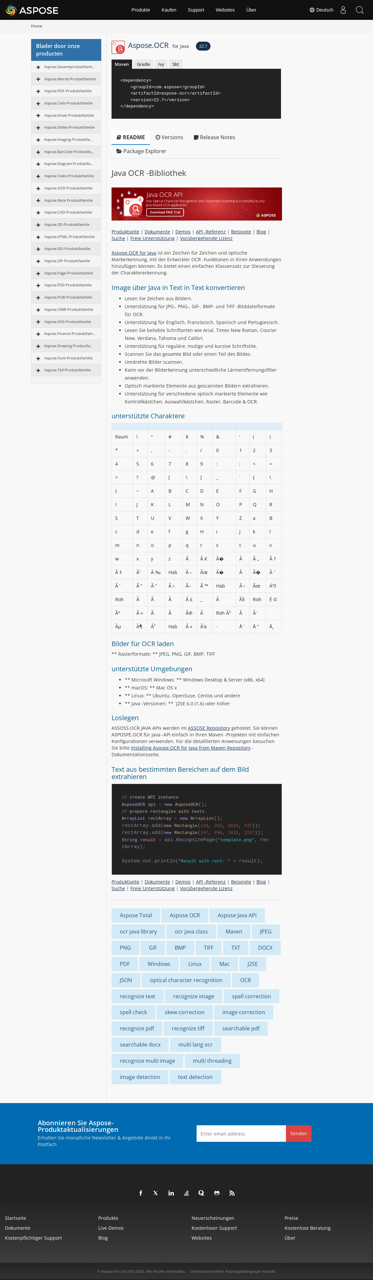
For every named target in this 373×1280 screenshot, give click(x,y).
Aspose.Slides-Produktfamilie (69, 127)
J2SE (253, 964)
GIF (153, 947)
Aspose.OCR (158, 45)
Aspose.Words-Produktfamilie (70, 78)
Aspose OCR (185, 915)
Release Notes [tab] (214, 137)
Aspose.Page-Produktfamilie (68, 272)
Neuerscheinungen (213, 1218)
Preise (291, 1218)
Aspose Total (136, 915)
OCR (245, 980)
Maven (122, 64)
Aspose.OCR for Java (134, 253)
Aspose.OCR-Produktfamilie (68, 188)
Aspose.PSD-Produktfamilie (68, 284)
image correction (243, 1012)
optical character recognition (186, 980)
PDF (125, 964)
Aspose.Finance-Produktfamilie (70, 333)
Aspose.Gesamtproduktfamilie (70, 66)
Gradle (143, 64)
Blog (261, 231)
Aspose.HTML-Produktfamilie (69, 236)
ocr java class (191, 931)
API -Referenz (211, 231)
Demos (183, 231)
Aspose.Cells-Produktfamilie (68, 103)
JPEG (266, 931)
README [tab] (131, 137)
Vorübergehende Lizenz (206, 238)
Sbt (175, 64)
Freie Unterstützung (152, 238)
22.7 (203, 46)
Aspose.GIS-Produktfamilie (67, 248)
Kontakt (269, 1271)
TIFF (208, 947)
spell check (133, 1012)
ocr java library (138, 931)
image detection (140, 1077)
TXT (235, 947)
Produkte (140, 10)
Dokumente (157, 231)
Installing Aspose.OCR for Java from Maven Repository (191, 748)
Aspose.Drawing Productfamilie (70, 345)
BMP (180, 947)
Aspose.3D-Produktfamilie (66, 224)
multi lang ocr (195, 1044)
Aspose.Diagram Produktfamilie (70, 163)
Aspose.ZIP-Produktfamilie (67, 260)
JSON (126, 980)
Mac (224, 964)
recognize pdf (137, 1028)
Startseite (15, 1218)
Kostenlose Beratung (308, 1228)
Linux (195, 964)
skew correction (185, 1012)
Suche (118, 238)
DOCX (265, 947)
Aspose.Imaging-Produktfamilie (70, 139)
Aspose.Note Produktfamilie (68, 200)
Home (36, 26)
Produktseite (125, 231)
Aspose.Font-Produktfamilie (68, 357)
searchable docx (140, 1044)
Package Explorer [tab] (141, 151)
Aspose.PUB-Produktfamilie (68, 297)
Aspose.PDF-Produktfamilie (68, 90)
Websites (225, 10)
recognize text (137, 996)
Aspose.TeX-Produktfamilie (67, 369)
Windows (159, 964)
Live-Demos (111, 1228)
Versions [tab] (169, 137)
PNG (125, 947)
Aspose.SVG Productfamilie (67, 321)
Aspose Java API (237, 915)
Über (251, 10)
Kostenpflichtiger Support (33, 1238)
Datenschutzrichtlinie (207, 1271)
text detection (195, 1077)
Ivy (161, 64)
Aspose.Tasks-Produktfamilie (69, 175)
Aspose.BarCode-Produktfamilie (70, 151)
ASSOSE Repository (209, 728)
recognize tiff (188, 1028)
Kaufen (169, 10)
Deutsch (321, 10)
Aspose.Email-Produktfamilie (69, 115)
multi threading (212, 1060)
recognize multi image (147, 1060)
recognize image (193, 996)
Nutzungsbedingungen (243, 1271)
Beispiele (241, 231)
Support (196, 10)
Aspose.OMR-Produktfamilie (68, 309)
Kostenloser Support (214, 1228)
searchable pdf (240, 1028)
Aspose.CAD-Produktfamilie (68, 212)
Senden (298, 1133)
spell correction (251, 996)
